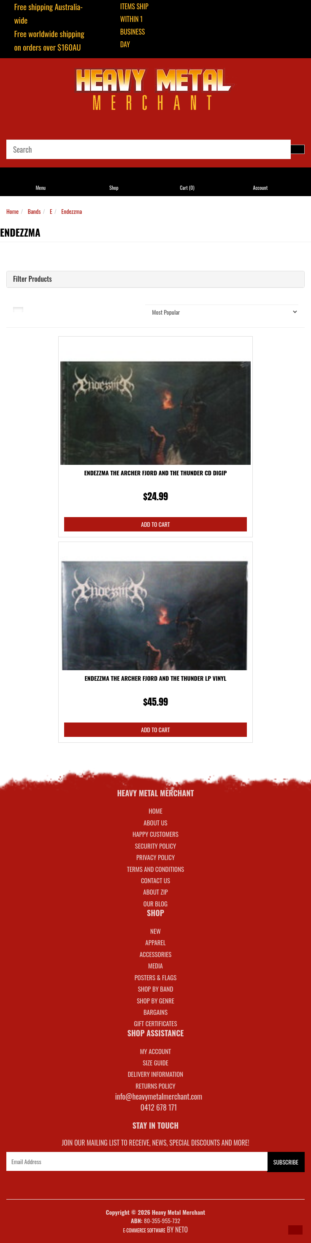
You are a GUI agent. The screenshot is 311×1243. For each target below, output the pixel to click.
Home (12, 211)
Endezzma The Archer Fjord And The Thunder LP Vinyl (156, 678)
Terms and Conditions (155, 869)
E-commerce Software (144, 1230)
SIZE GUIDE (155, 1062)
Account (260, 187)
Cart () (187, 187)
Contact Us (155, 880)
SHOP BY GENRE (155, 1000)
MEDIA (155, 965)
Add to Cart (155, 524)
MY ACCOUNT (155, 1051)
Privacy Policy (155, 857)
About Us (155, 822)
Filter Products (32, 279)
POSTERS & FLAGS (156, 977)
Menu (40, 187)
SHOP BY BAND (155, 988)
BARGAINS (155, 1012)
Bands (34, 211)
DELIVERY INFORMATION (156, 1074)
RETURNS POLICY (155, 1085)
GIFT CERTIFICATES (155, 1023)
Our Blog (155, 903)
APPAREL (155, 942)
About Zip (155, 891)
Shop (113, 187)
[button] (295, 1230)
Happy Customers (155, 834)
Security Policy (155, 845)
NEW (155, 931)
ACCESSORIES (156, 954)
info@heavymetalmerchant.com (159, 1096)
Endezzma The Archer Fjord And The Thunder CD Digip (155, 472)
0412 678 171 (159, 1107)
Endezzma (71, 211)
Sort (117, 309)
